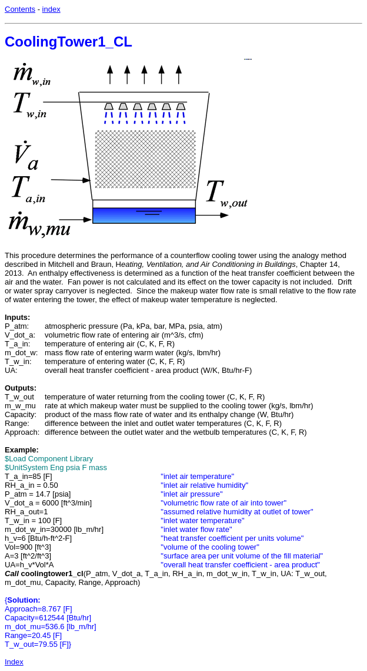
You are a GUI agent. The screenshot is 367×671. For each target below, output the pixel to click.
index (51, 9)
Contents (20, 9)
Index (14, 661)
